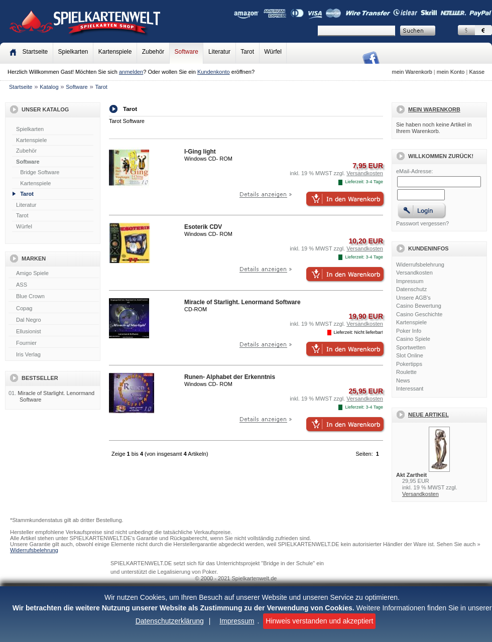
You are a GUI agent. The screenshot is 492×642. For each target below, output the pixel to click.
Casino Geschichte (419, 314)
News (403, 380)
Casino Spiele (413, 339)
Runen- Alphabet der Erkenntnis (229, 376)
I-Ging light (200, 151)
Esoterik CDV (203, 226)
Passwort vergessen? (422, 223)
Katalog (49, 87)
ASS (54, 285)
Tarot (247, 51)
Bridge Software (39, 172)
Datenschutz (411, 289)
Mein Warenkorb (434, 109)
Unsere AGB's (413, 298)
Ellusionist (54, 331)
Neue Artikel (428, 415)
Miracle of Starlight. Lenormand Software (242, 302)
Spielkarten (73, 51)
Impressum (236, 621)
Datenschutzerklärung (170, 621)
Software (186, 51)
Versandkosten (414, 273)
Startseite (20, 87)
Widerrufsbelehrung (420, 265)
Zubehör (153, 51)
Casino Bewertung (418, 306)
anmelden (131, 72)
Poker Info (408, 331)
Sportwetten (411, 347)
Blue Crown (54, 296)
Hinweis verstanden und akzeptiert (319, 621)
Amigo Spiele (54, 273)
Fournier (54, 343)
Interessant (409, 389)
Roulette (406, 372)
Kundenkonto (213, 72)
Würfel (273, 51)
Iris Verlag (54, 354)
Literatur (219, 51)
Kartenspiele (115, 51)
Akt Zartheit (411, 475)
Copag (54, 308)
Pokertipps (409, 364)
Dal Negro (54, 320)
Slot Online (409, 355)
